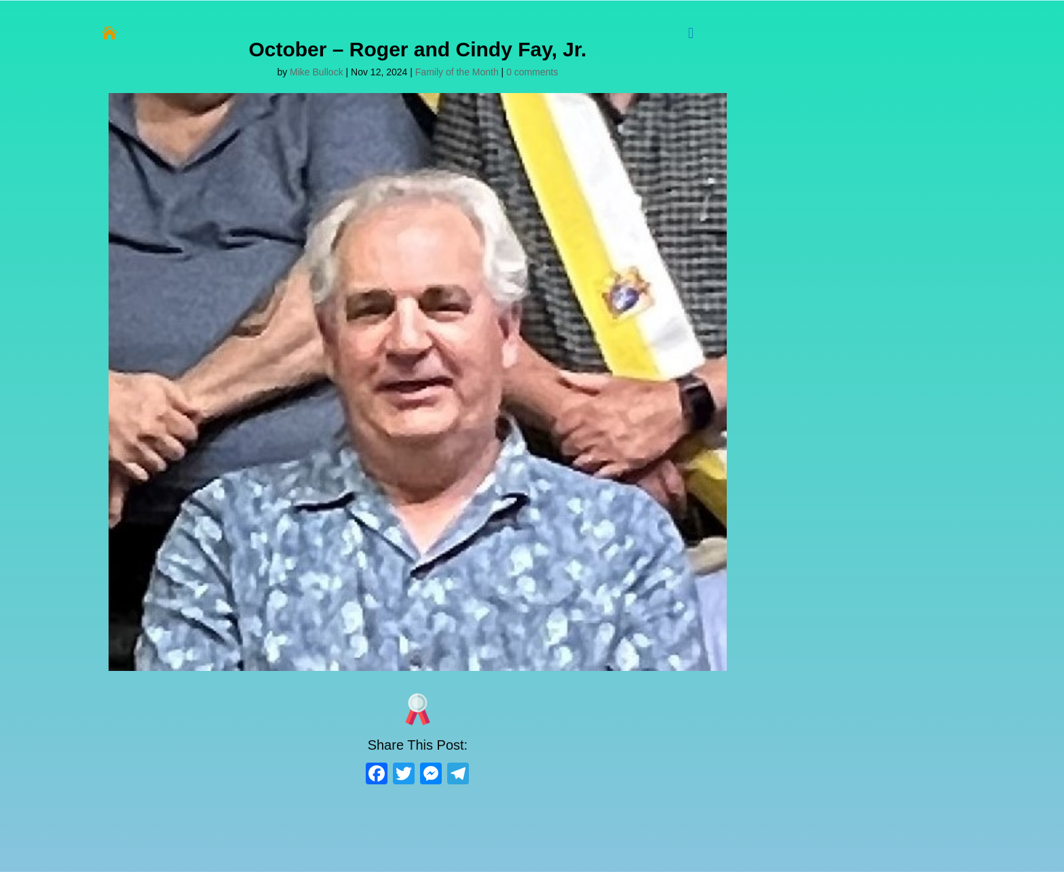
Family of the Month (457, 72)
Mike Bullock (316, 72)
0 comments (532, 72)
